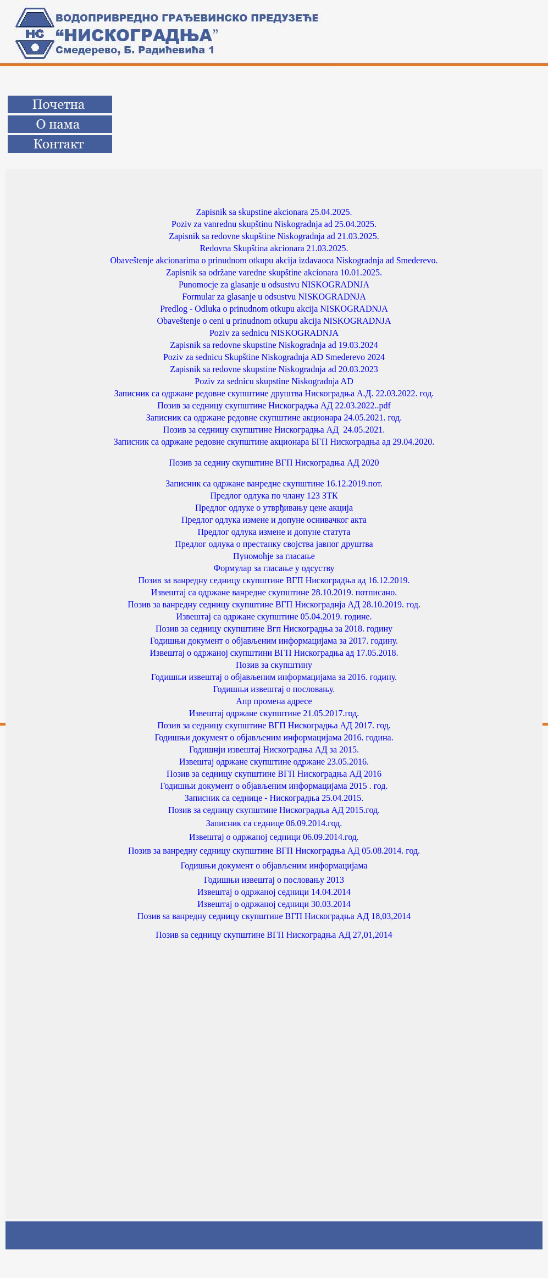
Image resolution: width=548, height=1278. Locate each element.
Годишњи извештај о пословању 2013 (274, 879)
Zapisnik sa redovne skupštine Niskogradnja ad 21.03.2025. (274, 236)
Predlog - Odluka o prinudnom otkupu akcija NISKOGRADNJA (274, 308)
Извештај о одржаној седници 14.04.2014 (274, 892)
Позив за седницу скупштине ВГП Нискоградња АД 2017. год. (274, 725)
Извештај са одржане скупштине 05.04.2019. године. (274, 616)
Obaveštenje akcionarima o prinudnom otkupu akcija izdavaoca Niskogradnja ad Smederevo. (274, 260)
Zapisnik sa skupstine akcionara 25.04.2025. (274, 212)
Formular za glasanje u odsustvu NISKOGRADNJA (274, 296)
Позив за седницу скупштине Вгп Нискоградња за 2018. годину (274, 628)
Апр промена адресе (274, 701)
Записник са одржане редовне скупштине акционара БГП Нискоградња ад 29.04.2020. (274, 441)
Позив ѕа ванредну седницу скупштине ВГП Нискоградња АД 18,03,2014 (274, 916)
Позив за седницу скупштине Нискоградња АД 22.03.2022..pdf (274, 405)
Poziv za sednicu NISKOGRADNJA (274, 333)
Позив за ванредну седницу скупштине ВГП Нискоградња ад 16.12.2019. (273, 580)
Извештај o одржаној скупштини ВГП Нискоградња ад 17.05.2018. (274, 652)
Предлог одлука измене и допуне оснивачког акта (274, 519)
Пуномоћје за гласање (274, 556)
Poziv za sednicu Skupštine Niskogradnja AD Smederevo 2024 (274, 357)
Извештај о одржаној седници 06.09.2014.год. (274, 837)
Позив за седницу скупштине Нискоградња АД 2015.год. (274, 810)
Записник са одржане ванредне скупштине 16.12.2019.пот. (274, 483)
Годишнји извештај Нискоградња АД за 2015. (274, 749)
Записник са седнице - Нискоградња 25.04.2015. (274, 798)
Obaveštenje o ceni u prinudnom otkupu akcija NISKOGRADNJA (274, 320)
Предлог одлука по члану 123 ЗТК (273, 495)
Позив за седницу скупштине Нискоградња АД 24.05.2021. (274, 429)
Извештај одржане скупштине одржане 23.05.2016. (274, 761)
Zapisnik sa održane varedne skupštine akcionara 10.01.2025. (274, 272)
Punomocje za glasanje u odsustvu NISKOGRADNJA (274, 284)
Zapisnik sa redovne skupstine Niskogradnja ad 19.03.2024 (274, 345)
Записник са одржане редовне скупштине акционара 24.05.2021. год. (274, 417)
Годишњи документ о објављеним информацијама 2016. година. (273, 737)
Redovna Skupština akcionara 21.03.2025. (274, 248)
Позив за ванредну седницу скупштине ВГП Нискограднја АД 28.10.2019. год (273, 604)
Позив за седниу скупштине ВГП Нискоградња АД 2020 (274, 462)
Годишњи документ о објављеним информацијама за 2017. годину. (274, 640)
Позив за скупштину (274, 665)
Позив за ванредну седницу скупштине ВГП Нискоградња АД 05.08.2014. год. (274, 850)
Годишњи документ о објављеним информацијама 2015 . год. (274, 785)
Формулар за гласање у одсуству (274, 568)
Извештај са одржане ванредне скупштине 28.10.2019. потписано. (274, 592)
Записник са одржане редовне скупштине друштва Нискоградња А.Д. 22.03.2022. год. (274, 393)
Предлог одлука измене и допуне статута (274, 531)
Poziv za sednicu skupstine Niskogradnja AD (274, 381)
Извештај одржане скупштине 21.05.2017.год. (274, 713)
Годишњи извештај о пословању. (274, 689)
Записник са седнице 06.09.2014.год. (274, 823)
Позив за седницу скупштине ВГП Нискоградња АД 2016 (274, 773)
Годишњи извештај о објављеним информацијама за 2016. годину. (274, 677)
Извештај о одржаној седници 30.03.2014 (274, 904)
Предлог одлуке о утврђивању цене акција (274, 507)
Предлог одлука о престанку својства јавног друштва (274, 544)
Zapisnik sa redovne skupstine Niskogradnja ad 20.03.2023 (274, 369)
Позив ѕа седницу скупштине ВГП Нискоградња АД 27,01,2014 (274, 934)
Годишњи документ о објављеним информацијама (273, 865)
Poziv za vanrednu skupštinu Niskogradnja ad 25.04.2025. (274, 224)
